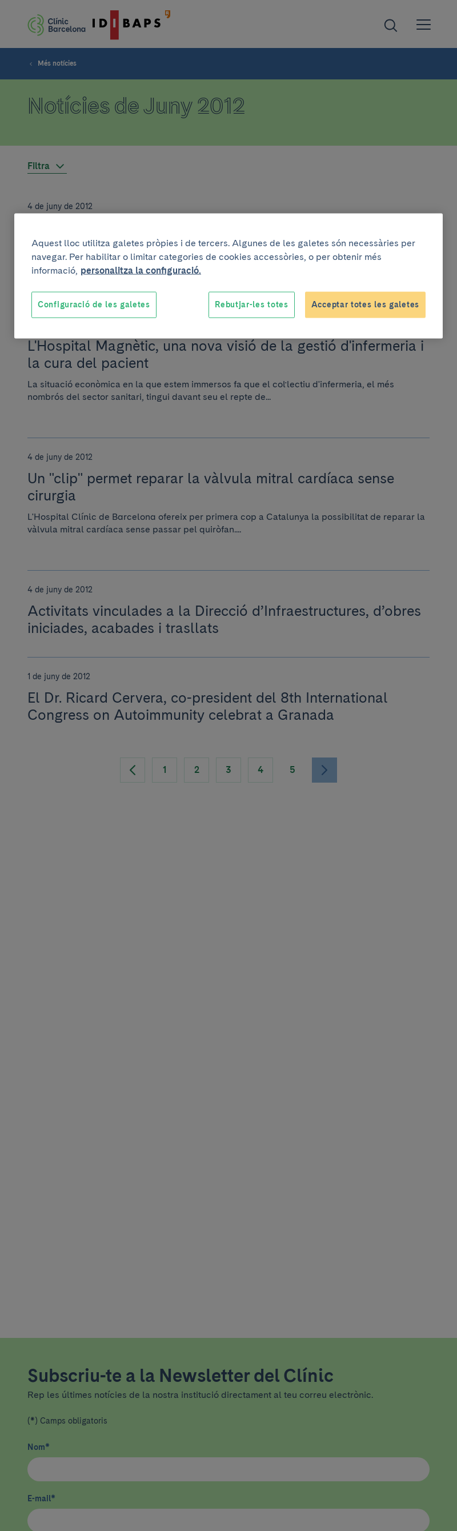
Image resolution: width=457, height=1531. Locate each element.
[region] (228, 276)
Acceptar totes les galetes (365, 304)
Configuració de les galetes (94, 304)
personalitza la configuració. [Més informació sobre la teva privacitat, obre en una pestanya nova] (141, 270)
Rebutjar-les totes (251, 304)
